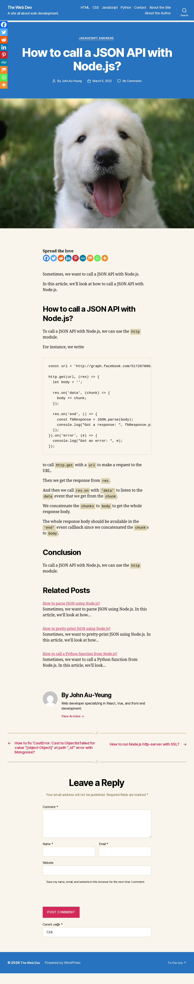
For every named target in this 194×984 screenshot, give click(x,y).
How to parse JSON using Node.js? (74, 604)
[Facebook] (46, 259)
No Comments (133, 82)
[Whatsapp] (97, 259)
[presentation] (68, 906)
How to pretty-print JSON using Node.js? (80, 629)
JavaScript (110, 8)
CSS (96, 8)
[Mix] (90, 259)
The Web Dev (21, 7)
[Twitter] (53, 259)
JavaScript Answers (97, 39)
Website (48, 872)
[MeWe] (83, 259)
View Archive (72, 717)
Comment (50, 816)
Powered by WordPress (64, 972)
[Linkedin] (68, 259)
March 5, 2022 (102, 82)
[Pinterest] (75, 259)
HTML (85, 8)
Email (103, 853)
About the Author (158, 13)
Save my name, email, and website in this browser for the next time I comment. (95, 891)
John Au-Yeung (71, 82)
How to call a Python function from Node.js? (84, 654)
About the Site (160, 8)
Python (126, 8)
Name (48, 853)
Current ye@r (53, 933)
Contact (140, 8)
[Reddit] (61, 259)
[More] (104, 259)
